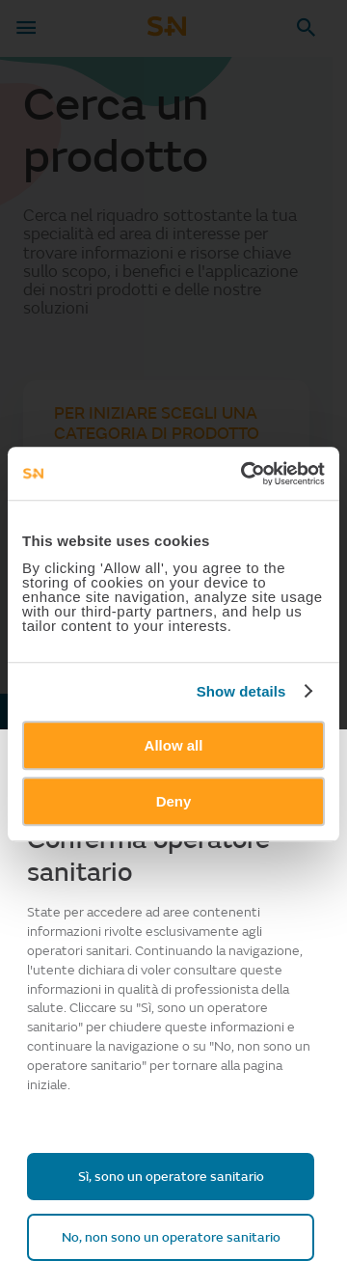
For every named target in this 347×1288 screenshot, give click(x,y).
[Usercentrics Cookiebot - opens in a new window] (245, 473)
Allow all (174, 745)
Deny (174, 801)
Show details (241, 691)
